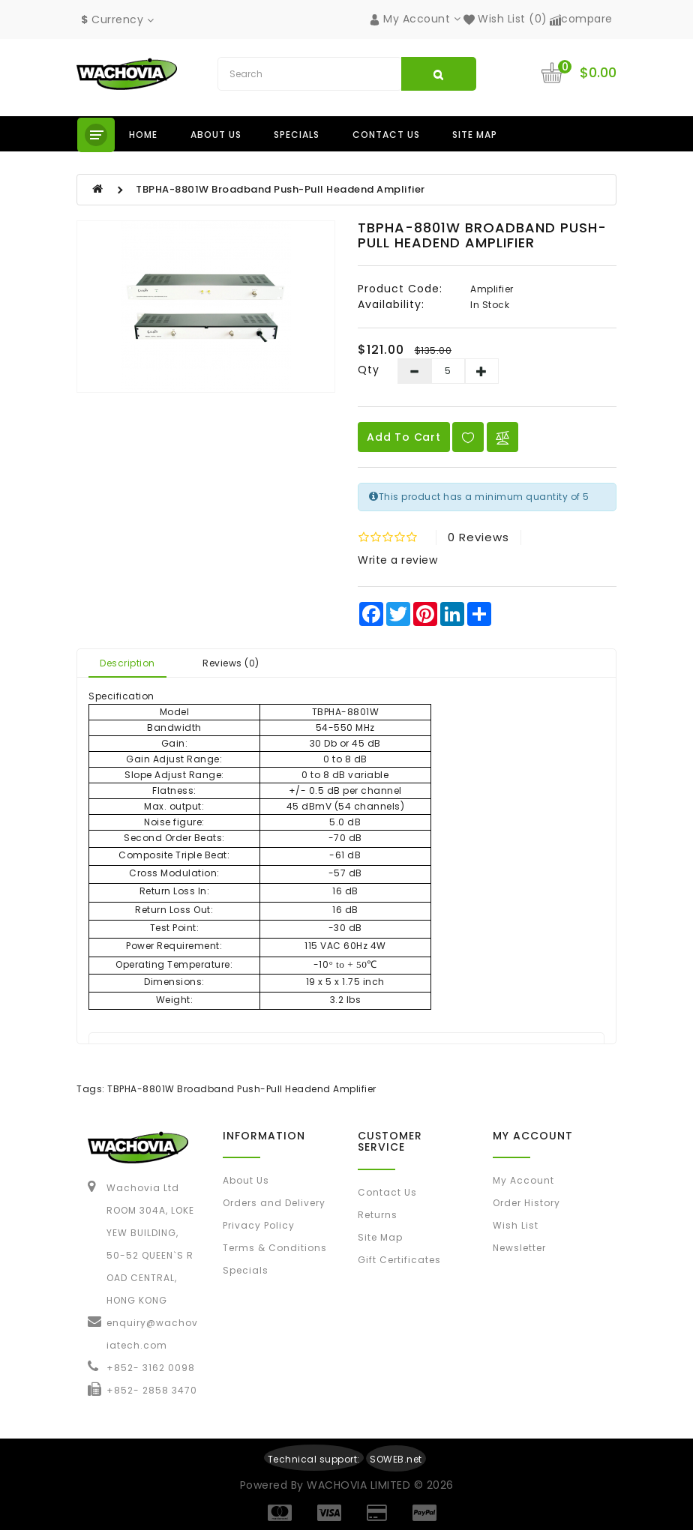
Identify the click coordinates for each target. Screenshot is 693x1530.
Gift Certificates (399, 1259)
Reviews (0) (231, 663)
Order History (526, 1202)
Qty (369, 369)
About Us (246, 1180)
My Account (523, 1180)
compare (581, 18)
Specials (297, 134)
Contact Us (387, 1192)
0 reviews (478, 537)
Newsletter (519, 1247)
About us (216, 134)
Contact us (386, 134)
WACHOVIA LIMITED (360, 1485)
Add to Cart (404, 437)
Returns (378, 1214)
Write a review (397, 559)
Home (143, 134)
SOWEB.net (396, 1459)
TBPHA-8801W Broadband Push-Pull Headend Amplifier (280, 189)
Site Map (474, 134)
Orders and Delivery (274, 1202)
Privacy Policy (259, 1225)
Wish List (515, 1225)
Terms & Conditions (275, 1247)
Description (127, 663)
